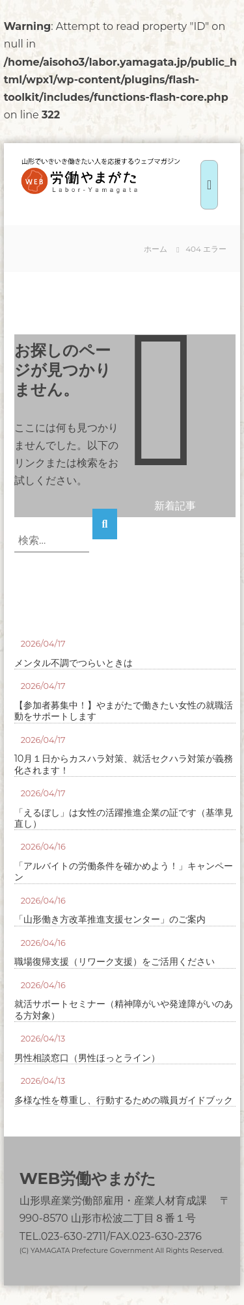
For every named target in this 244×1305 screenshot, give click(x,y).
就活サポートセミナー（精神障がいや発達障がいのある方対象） (123, 1010)
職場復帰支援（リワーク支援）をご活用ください (114, 961)
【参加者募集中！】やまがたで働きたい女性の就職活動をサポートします (123, 711)
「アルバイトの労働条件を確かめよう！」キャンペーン (123, 872)
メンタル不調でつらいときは (73, 663)
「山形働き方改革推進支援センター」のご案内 (110, 919)
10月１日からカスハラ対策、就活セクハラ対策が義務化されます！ (124, 764)
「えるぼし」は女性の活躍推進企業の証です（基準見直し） (123, 818)
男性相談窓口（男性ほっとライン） (87, 1058)
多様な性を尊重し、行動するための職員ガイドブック (123, 1100)
